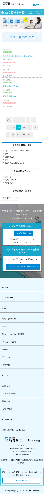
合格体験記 (7, 409)
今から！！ (7, 66)
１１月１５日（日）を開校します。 (18, 56)
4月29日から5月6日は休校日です (17, 151)
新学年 (7, 154)
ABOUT (6, 308)
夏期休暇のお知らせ (11, 86)
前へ (9, 120)
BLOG (5, 376)
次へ (30, 135)
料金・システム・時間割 (13, 334)
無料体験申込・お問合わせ (14, 430)
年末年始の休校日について (14, 163)
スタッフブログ (10, 180)
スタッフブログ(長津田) (9, 62)
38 (14, 127)
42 (35, 127)
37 (8, 127)
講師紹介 (6, 349)
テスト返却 (7, 107)
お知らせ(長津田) (7, 52)
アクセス (6, 357)
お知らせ (8, 177)
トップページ (8, 298)
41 (30, 127)
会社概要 (6, 365)
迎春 (6, 160)
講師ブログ (9, 183)
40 (24, 127)
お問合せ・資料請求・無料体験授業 (23, 266)
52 (18, 135)
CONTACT (7, 420)
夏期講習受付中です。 (12, 96)
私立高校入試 (9, 157)
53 (24, 135)
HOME (5, 287)
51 (13, 135)
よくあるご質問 (9, 342)
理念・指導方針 (9, 319)
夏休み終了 (7, 76)
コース (5, 326)
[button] (37, 5)
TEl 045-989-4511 (23, 233)
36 (33, 120)
